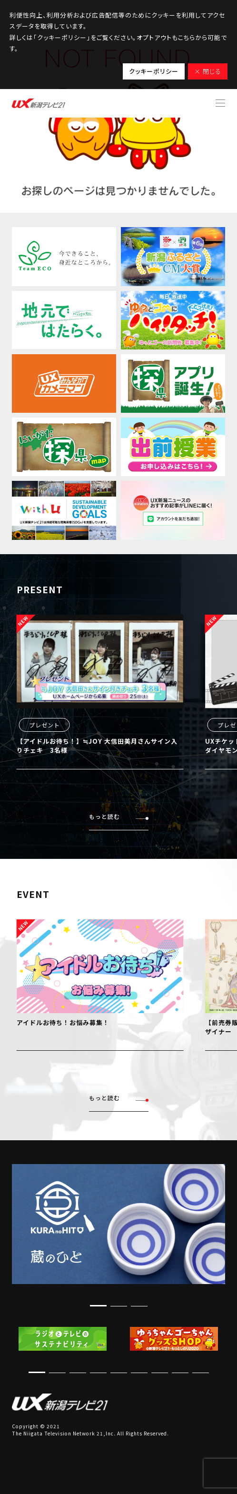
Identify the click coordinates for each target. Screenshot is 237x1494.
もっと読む (118, 816)
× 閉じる (207, 71)
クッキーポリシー (153, 71)
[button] (98, 1305)
